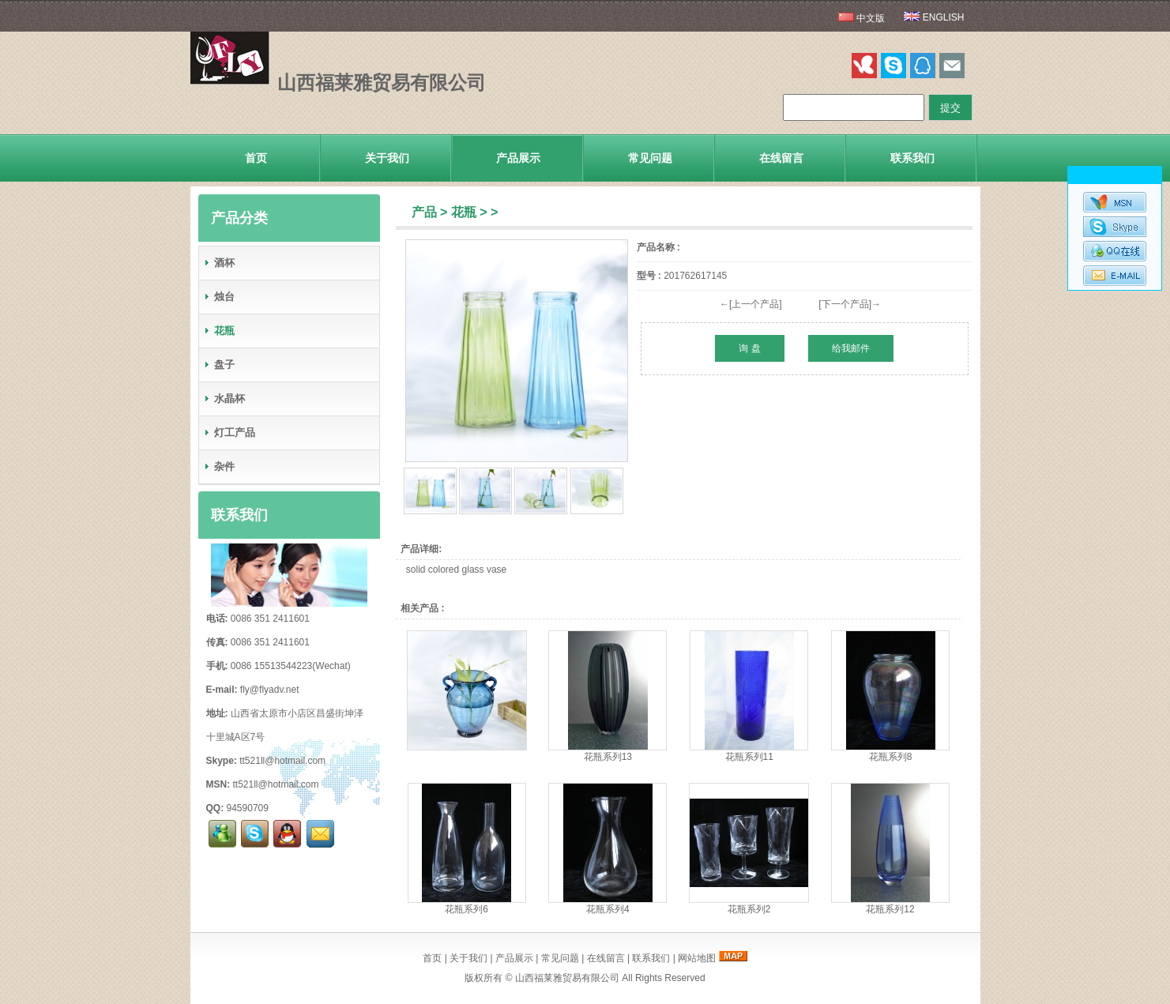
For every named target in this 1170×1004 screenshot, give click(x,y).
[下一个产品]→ (849, 304)
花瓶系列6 (466, 909)
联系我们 (912, 158)
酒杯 (219, 263)
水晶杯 (224, 398)
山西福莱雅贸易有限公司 (567, 977)
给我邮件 (851, 348)
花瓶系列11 (749, 756)
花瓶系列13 (608, 756)
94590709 (248, 808)
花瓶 (463, 212)
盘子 (219, 364)
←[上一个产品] (751, 304)
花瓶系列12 (890, 909)
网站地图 (697, 958)
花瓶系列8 (890, 756)
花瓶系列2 (749, 909)
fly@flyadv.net (269, 689)
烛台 (219, 297)
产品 (424, 212)
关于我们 (387, 158)
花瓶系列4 (608, 909)
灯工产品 (229, 432)
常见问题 (650, 158)
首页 (256, 158)
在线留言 (781, 158)
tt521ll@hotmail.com (282, 760)
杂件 (219, 466)
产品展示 (518, 158)
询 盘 (749, 348)
